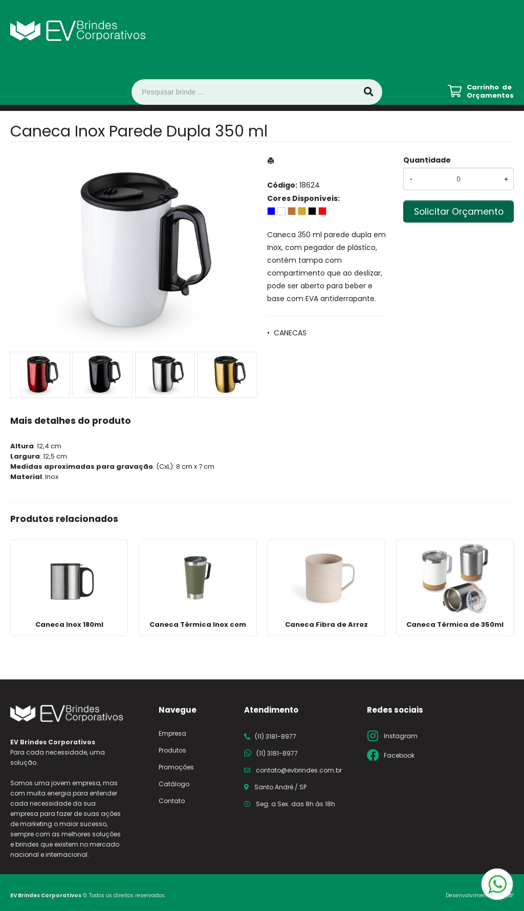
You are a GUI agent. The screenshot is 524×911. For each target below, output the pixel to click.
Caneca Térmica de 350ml (455, 624)
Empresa (172, 733)
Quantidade (427, 160)
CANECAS (290, 333)
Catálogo (174, 784)
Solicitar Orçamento (459, 212)
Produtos (172, 750)
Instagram (401, 736)
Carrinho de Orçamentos (490, 91)
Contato (172, 800)
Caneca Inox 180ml (69, 624)
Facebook (399, 755)
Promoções (176, 767)
